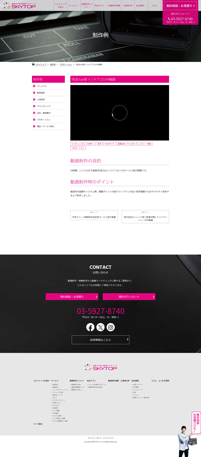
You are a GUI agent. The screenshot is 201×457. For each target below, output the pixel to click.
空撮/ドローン (57, 404)
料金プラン (101, 5)
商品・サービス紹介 (45, 126)
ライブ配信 (37, 425)
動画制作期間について (78, 389)
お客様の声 (128, 5)
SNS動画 (55, 415)
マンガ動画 (56, 412)
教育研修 (41, 92)
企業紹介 (55, 386)
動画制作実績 (114, 5)
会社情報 (141, 5)
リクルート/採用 (58, 394)
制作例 (37, 79)
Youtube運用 (57, 417)
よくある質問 (163, 382)
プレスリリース (138, 391)
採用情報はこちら (100, 341)
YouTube (56, 407)
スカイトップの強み (60, 5)
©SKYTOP (94, 443)
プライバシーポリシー (95, 440)
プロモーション (66, 64)
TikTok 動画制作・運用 (60, 423)
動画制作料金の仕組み (95, 389)
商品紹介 (55, 389)
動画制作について (87, 6)
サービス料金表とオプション (97, 386)
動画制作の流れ (76, 386)
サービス (74, 5)
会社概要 (136, 389)
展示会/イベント (58, 397)
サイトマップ (109, 440)
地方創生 (55, 410)
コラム (154, 5)
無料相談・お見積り (180, 6)
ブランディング (43, 106)
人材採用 (41, 99)
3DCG (55, 399)
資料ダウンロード (180, 13)
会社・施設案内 (43, 112)
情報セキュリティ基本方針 (141, 399)
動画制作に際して (76, 391)
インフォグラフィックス (60, 391)
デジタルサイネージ (59, 402)
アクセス (135, 397)
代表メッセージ (138, 386)
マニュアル (42, 86)
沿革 (134, 394)
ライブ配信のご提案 (59, 420)
